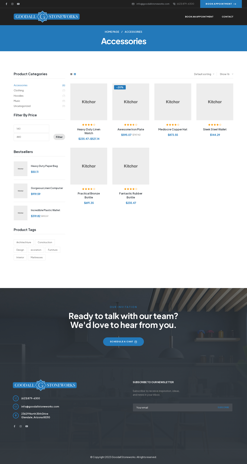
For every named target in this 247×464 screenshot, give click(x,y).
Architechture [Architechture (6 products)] (23, 242)
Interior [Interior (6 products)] (20, 257)
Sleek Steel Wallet (215, 129)
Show (223, 74)
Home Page (112, 31)
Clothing (19, 90)
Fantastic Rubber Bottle (130, 195)
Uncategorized (22, 105)
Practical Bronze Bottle (89, 195)
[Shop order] (204, 74)
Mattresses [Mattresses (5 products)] (37, 257)
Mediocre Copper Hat (172, 129)
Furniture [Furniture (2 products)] (52, 249)
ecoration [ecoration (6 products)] (36, 249)
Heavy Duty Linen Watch (88, 131)
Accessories (20, 85)
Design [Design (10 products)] (20, 249)
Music (17, 100)
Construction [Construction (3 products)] (45, 242)
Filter (59, 136)
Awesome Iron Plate (130, 129)
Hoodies (18, 95)
